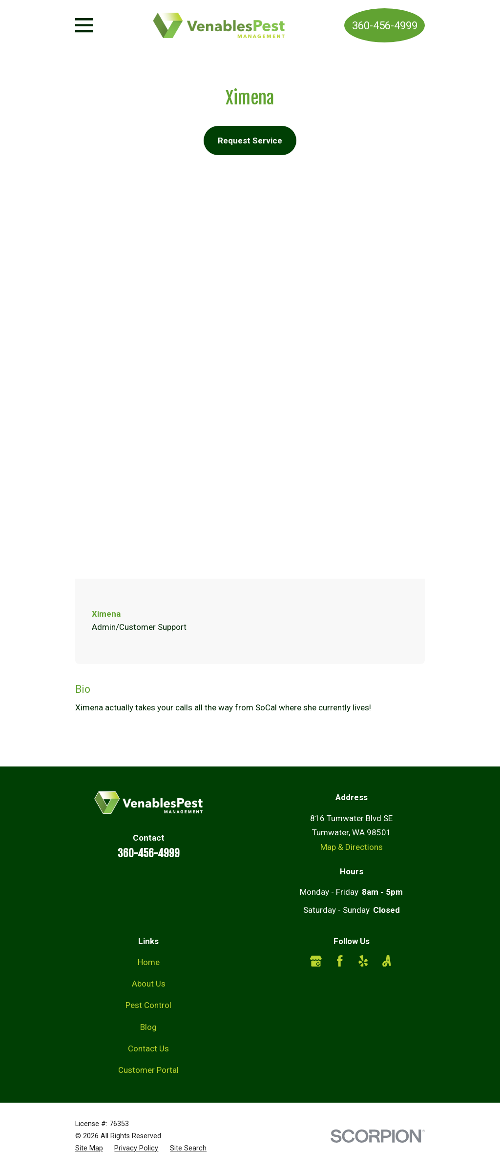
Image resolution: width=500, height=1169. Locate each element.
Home (149, 962)
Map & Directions (351, 847)
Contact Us (148, 1048)
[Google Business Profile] (316, 961)
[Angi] (387, 961)
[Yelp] (363, 961)
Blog (148, 1027)
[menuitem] (89, 1148)
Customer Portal (148, 1070)
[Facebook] (340, 961)
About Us (149, 983)
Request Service (250, 140)
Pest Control (148, 1005)
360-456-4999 (384, 25)
